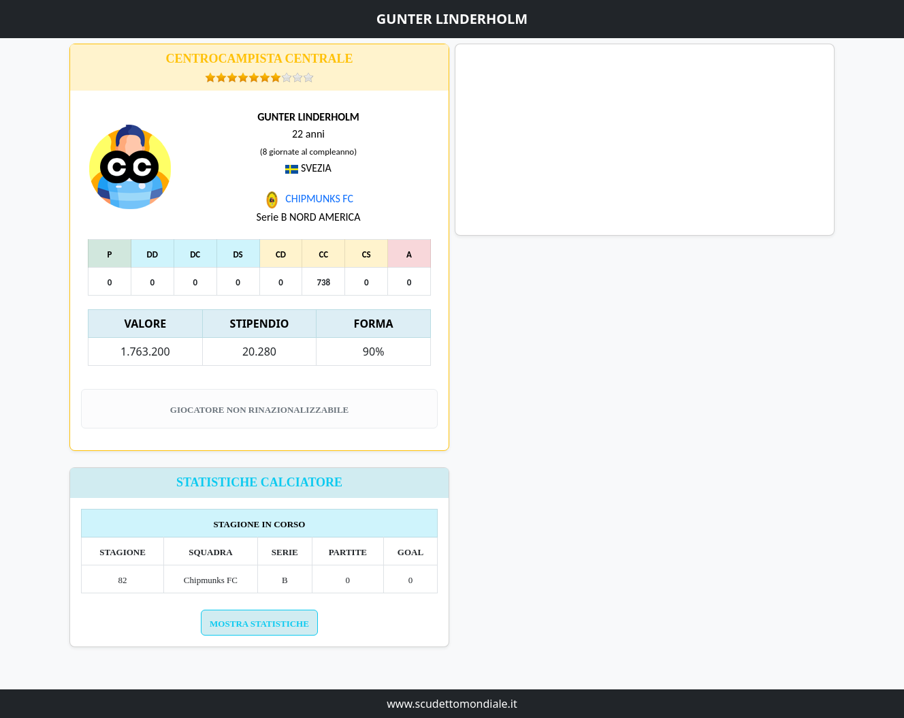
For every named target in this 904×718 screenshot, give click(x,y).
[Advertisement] (644, 139)
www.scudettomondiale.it (452, 703)
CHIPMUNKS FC (308, 198)
